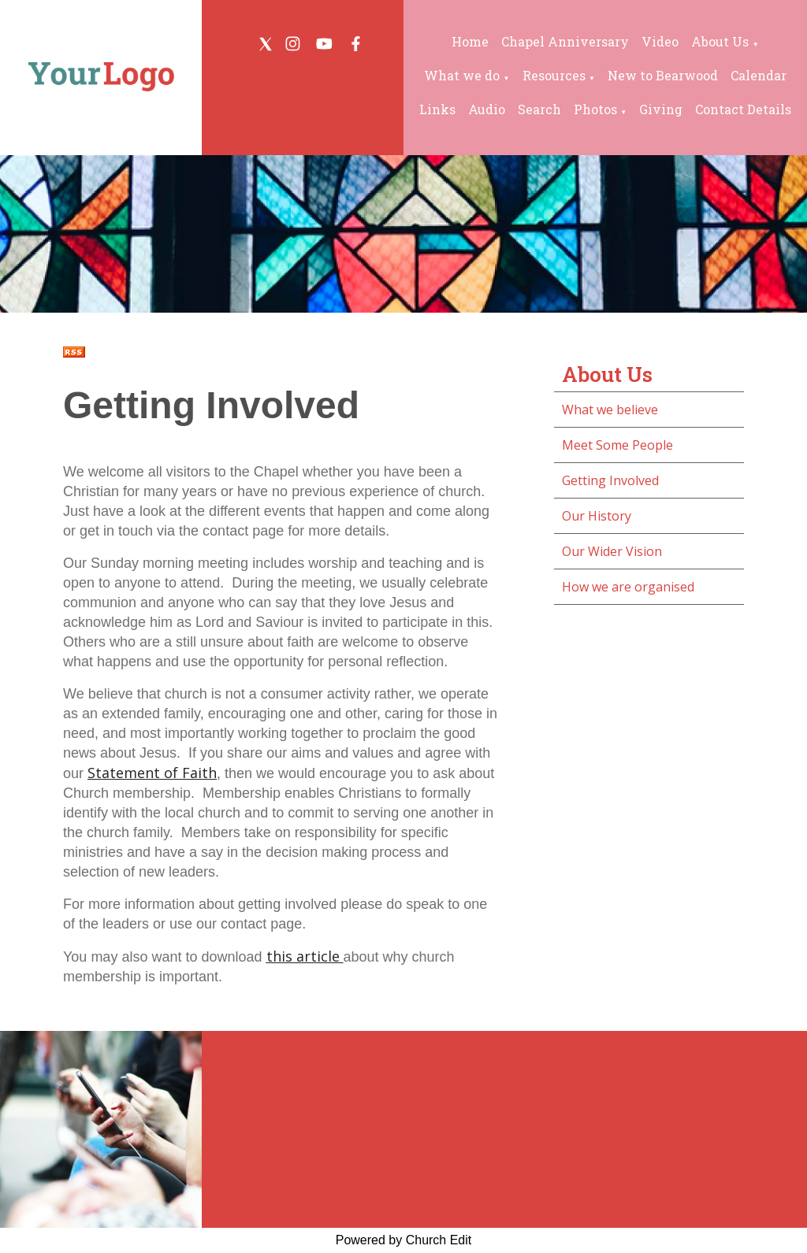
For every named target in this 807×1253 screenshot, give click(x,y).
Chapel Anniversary (565, 41)
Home (470, 41)
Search (539, 109)
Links (437, 109)
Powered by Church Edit (404, 1240)
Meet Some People (617, 445)
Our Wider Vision (612, 551)
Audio (486, 109)
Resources (554, 75)
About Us (720, 41)
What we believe (610, 409)
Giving (660, 109)
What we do (462, 75)
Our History (596, 516)
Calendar (759, 75)
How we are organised (628, 586)
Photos (595, 109)
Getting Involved (610, 480)
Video (660, 41)
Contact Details (743, 109)
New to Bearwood (663, 75)
